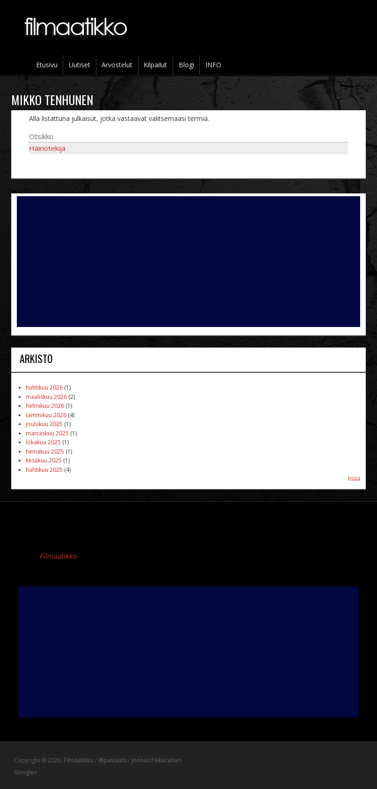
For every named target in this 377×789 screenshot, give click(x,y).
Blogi (186, 64)
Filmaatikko (58, 556)
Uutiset (79, 64)
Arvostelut (117, 64)
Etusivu (47, 64)
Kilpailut (155, 64)
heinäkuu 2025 (45, 451)
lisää (354, 479)
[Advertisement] (188, 261)
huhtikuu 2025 (44, 470)
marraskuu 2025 (47, 433)
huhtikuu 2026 (44, 387)
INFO (213, 64)
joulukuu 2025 (44, 424)
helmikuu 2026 (45, 406)
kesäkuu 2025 (44, 460)
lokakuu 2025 (43, 442)
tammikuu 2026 (46, 415)
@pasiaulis (112, 760)
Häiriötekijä (47, 148)
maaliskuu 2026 (46, 397)
